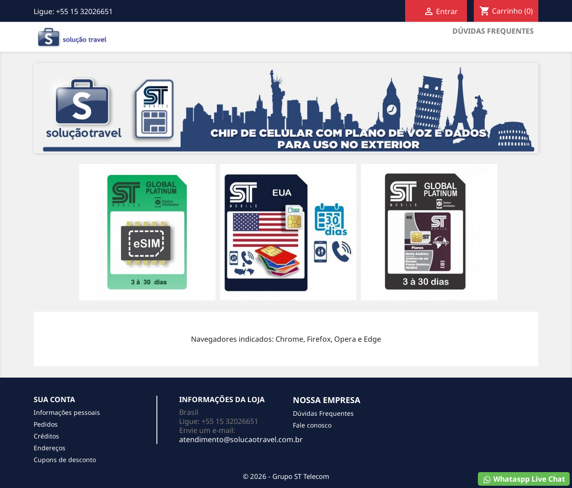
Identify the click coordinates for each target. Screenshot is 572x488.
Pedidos (46, 424)
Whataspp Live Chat (523, 479)
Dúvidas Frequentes (493, 31)
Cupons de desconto (65, 459)
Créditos (46, 436)
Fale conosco (312, 425)
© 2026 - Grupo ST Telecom (286, 476)
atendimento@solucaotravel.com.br (241, 439)
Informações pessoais (67, 412)
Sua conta (54, 399)
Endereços (49, 447)
